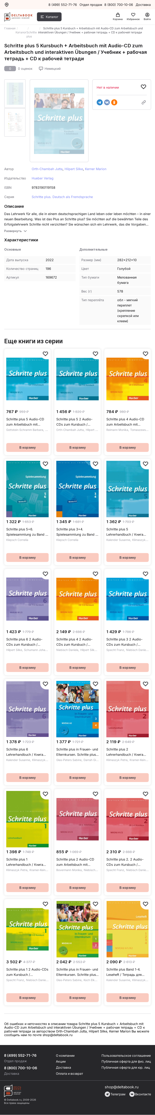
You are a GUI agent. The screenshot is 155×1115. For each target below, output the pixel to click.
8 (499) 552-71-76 (62, 5)
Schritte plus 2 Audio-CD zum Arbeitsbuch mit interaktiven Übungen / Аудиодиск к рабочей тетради (75, 862)
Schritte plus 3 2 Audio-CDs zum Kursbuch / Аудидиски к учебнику (124, 642)
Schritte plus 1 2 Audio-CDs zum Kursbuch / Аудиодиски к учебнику (27, 972)
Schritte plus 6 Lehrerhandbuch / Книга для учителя (24, 752)
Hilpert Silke (74, 169)
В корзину (27, 447)
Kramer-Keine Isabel (42, 870)
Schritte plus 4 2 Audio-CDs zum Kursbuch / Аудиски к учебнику (74, 642)
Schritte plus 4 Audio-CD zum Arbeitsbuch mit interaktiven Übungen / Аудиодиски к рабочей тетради (125, 422)
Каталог (52, 17)
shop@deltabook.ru (122, 1087)
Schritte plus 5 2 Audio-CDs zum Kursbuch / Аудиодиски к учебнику (75, 422)
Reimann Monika (117, 429)
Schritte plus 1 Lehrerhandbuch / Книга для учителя (24, 862)
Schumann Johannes (37, 650)
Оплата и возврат (69, 1074)
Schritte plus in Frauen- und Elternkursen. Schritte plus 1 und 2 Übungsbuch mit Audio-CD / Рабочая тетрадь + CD (77, 972)
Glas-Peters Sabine (69, 760)
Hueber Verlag (42, 178)
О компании (64, 1056)
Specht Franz (115, 650)
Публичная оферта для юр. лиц (125, 1068)
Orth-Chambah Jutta (47, 169)
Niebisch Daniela (67, 650)
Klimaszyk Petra (142, 540)
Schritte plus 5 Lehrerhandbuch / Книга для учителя (124, 532)
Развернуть (13, 231)
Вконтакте (140, 1094)
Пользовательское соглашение (125, 1056)
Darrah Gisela (92, 760)
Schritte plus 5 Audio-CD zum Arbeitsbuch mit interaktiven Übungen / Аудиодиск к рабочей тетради (25, 422)
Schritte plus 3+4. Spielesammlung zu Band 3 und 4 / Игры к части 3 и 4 (77, 532)
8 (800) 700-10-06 (119, 5)
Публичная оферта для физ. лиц (126, 1062)
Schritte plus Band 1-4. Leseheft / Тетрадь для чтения (124, 972)
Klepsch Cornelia (17, 540)
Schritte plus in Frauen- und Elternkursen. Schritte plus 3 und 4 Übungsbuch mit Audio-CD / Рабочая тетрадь (77, 752)
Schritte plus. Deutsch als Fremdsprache (62, 197)
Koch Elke (90, 980)
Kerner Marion (95, 169)
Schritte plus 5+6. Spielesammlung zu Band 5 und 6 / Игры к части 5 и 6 (27, 532)
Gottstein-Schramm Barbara (24, 429)
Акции (60, 1062)
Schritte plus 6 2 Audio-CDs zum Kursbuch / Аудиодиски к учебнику (25, 642)
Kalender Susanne (118, 540)
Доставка (62, 1068)
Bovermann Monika (69, 870)
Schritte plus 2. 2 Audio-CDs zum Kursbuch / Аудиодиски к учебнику (125, 862)
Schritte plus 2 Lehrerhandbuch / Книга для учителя (124, 752)
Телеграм (115, 1094)
